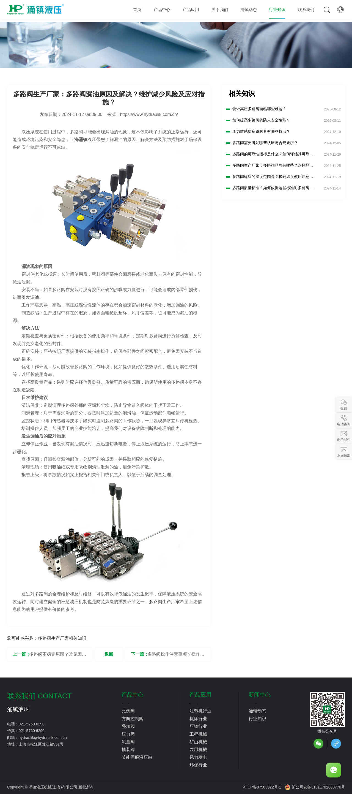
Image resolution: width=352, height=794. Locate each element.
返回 (109, 654)
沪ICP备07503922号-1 (262, 787)
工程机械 (198, 734)
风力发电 (198, 757)
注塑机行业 (200, 711)
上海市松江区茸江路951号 (41, 744)
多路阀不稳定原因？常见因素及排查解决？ (57, 656)
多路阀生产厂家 (164, 601)
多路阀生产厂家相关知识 (62, 638)
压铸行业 (198, 726)
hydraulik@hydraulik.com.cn (43, 737)
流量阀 (128, 741)
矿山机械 (198, 741)
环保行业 (198, 765)
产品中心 (133, 694)
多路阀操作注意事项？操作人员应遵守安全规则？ (176, 656)
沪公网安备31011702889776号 (315, 787)
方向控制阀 (133, 718)
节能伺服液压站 (137, 757)
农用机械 (198, 749)
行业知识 (257, 718)
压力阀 (128, 734)
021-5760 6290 (32, 724)
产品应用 (200, 694)
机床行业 (198, 718)
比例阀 (128, 711)
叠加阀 (128, 726)
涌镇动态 (257, 711)
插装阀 (128, 749)
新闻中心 (260, 694)
